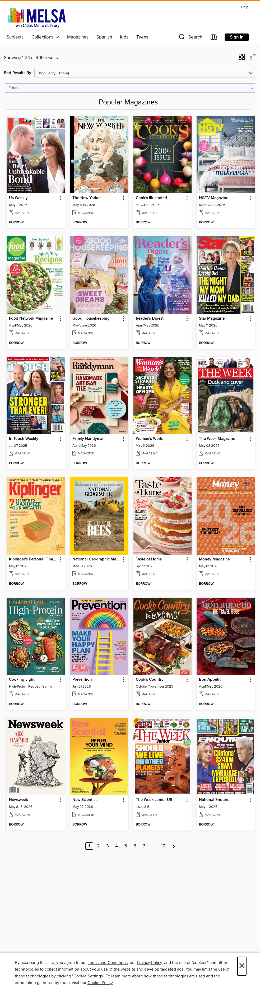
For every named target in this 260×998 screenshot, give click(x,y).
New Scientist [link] (84, 800)
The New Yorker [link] (86, 198)
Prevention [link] (82, 679)
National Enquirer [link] (215, 800)
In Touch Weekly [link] (23, 438)
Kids (124, 37)
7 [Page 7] (144, 846)
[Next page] (174, 846)
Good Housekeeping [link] (91, 318)
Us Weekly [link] (18, 198)
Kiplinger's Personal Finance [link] (33, 559)
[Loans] (214, 38)
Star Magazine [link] (212, 318)
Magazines (78, 37)
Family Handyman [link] (88, 438)
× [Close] (242, 966)
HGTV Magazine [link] (213, 198)
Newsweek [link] (18, 800)
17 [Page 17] (163, 846)
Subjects (15, 37)
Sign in (237, 37)
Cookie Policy (100, 982)
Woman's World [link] (150, 438)
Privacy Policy (149, 962)
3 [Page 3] (107, 846)
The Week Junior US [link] (154, 800)
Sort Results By (17, 72)
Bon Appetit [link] (210, 679)
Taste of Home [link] (149, 559)
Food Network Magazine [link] (31, 318)
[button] (190, 38)
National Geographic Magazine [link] (96, 559)
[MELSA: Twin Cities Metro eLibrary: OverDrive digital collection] (36, 18)
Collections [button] (45, 37)
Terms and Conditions (108, 962)
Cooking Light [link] (22, 679)
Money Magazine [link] (214, 559)
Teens (142, 37)
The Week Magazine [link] (217, 438)
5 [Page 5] (125, 846)
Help (244, 7)
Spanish (104, 37)
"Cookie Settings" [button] (88, 976)
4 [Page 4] (116, 846)
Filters (13, 88)
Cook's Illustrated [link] (151, 198)
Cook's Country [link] (150, 679)
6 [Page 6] (134, 846)
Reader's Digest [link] (150, 318)
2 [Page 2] (98, 846)
